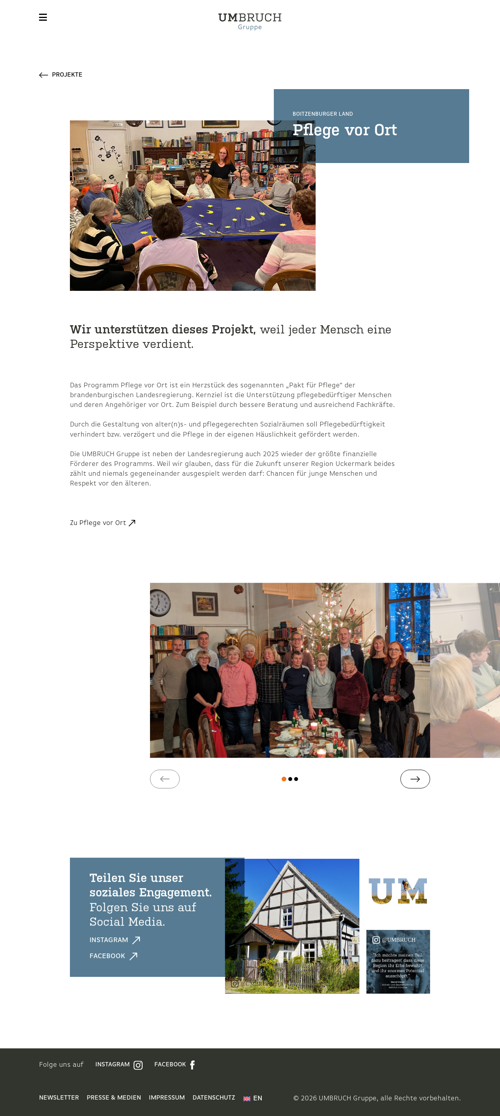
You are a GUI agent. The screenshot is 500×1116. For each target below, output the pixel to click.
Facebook (113, 956)
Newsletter (59, 1098)
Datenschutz (214, 1098)
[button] (165, 779)
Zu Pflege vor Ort (98, 523)
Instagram (114, 940)
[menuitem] (252, 1098)
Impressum (167, 1098)
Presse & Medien (114, 1098)
